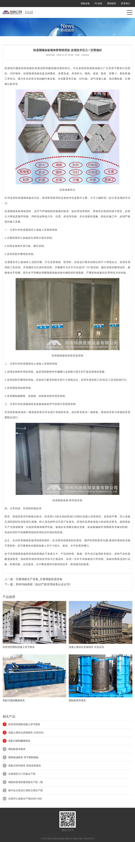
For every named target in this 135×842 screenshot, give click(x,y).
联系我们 (125, 3)
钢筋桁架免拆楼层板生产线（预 (25, 782)
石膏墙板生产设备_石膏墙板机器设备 (39, 579)
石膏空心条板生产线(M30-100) (25, 798)
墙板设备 (85, 3)
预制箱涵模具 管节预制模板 (23, 757)
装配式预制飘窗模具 (19, 740)
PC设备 (98, 3)
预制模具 (111, 3)
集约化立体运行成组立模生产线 (25, 790)
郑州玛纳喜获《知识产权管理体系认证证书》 (44, 584)
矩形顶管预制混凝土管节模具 (24, 724)
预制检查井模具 (16, 749)
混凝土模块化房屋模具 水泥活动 (25, 732)
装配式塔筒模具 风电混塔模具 (24, 765)
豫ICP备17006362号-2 (84, 838)
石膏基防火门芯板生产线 (21, 773)
